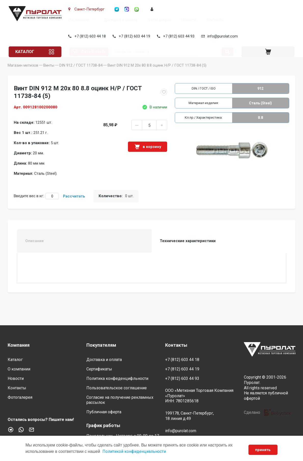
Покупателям (101, 345)
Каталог (26, 51)
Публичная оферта (103, 411)
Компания (19, 345)
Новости (187, 20)
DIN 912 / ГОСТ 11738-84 (80, 73)
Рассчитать (74, 204)
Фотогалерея (158, 20)
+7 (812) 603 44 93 (177, 36)
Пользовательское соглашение (116, 387)
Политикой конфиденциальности (134, 451)
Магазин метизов (23, 73)
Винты (48, 73)
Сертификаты (99, 369)
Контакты (214, 20)
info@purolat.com (221, 36)
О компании (77, 20)
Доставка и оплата (119, 20)
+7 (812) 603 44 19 (133, 36)
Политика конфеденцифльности (117, 378)
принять (262, 449)
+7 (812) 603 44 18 (89, 36)
